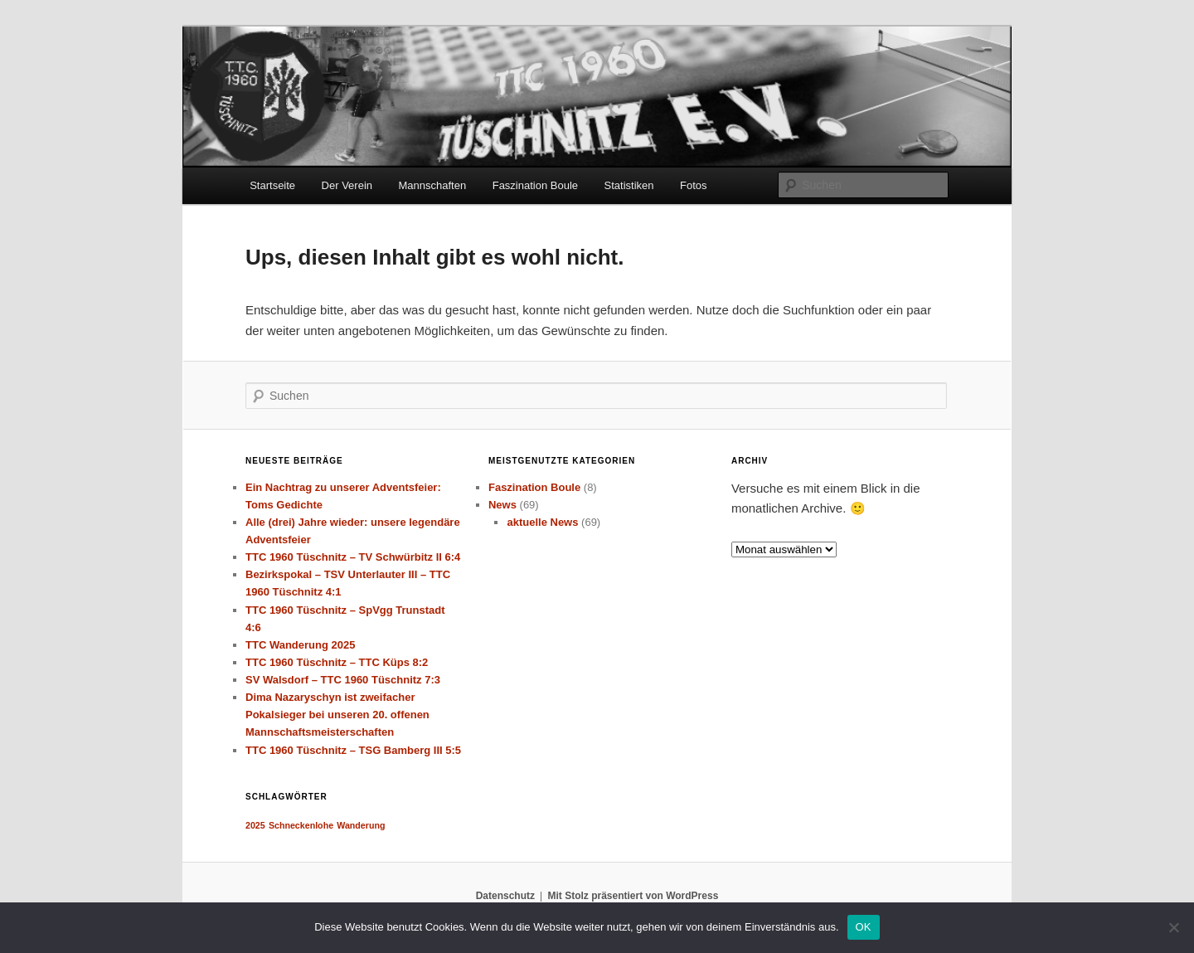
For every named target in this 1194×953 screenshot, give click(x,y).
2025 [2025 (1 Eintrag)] (255, 825)
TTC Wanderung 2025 (300, 645)
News (502, 504)
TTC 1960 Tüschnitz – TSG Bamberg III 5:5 (353, 750)
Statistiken (629, 185)
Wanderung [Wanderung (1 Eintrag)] (361, 825)
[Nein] (1173, 927)
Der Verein (347, 185)
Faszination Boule (535, 185)
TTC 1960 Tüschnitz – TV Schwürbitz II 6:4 (352, 557)
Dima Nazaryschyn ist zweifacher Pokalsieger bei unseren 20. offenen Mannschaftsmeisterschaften (337, 714)
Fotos (693, 185)
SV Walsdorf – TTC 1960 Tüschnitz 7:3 (342, 679)
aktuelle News (542, 522)
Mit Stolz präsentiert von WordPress (632, 896)
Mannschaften (433, 185)
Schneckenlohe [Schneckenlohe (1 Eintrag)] (301, 825)
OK (863, 927)
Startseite (272, 185)
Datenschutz (505, 896)
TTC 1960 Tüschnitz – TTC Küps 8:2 (336, 662)
